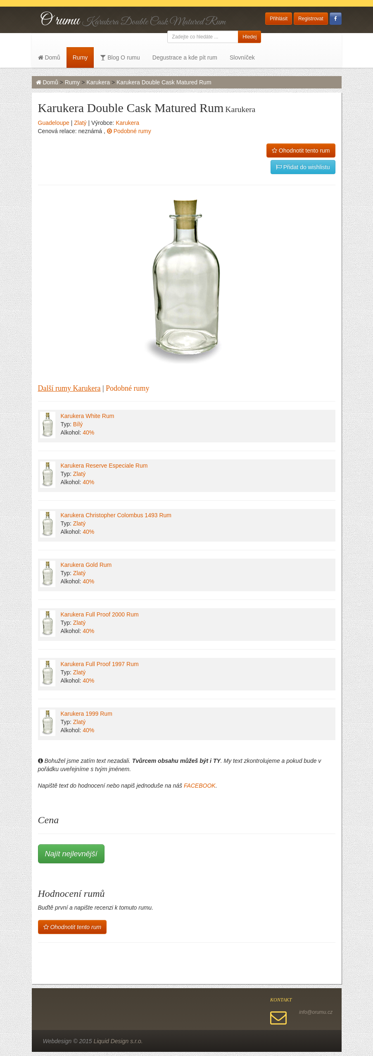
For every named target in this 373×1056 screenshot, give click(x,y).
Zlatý (80, 122)
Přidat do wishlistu (303, 167)
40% (88, 432)
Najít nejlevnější (71, 854)
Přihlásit (278, 19)
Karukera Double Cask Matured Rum (163, 82)
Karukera (98, 82)
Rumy (80, 57)
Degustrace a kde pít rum (184, 57)
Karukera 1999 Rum (86, 713)
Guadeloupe (53, 122)
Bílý (78, 424)
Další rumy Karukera (69, 388)
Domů (49, 57)
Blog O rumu (120, 57)
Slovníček (242, 57)
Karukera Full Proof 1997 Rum (100, 664)
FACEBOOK (200, 785)
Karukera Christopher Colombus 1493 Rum (116, 515)
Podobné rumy (129, 131)
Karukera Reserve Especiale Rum (104, 465)
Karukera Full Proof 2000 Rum (100, 614)
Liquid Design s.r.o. (118, 1041)
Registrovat (310, 19)
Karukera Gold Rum (86, 564)
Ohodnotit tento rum (301, 150)
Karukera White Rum (87, 416)
